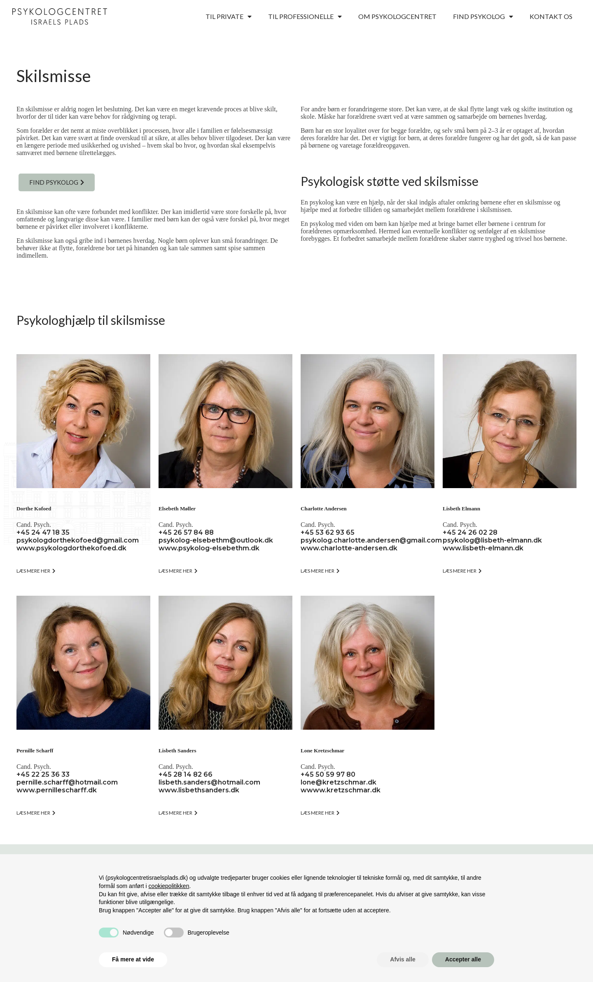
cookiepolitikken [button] (169, 886)
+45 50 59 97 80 (328, 774)
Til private (228, 16)
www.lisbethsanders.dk (199, 790)
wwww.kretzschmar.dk (341, 790)
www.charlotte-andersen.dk (349, 548)
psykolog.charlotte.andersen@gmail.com (371, 540)
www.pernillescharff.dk (56, 790)
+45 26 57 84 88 (186, 532)
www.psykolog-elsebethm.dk (209, 548)
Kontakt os (551, 16)
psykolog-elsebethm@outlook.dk (216, 540)
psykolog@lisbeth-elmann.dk (492, 540)
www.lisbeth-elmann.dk (483, 548)
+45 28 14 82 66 (185, 774)
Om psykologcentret (397, 16)
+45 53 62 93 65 (328, 532)
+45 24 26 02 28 (470, 532)
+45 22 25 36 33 (43, 774)
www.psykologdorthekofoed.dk (71, 548)
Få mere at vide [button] (133, 959)
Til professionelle (305, 16)
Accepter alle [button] (463, 959)
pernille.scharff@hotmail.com (67, 782)
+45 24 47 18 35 (43, 532)
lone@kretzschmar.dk (338, 782)
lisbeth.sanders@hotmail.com (209, 782)
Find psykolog (483, 16)
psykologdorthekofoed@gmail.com (77, 540)
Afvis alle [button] (402, 959)
